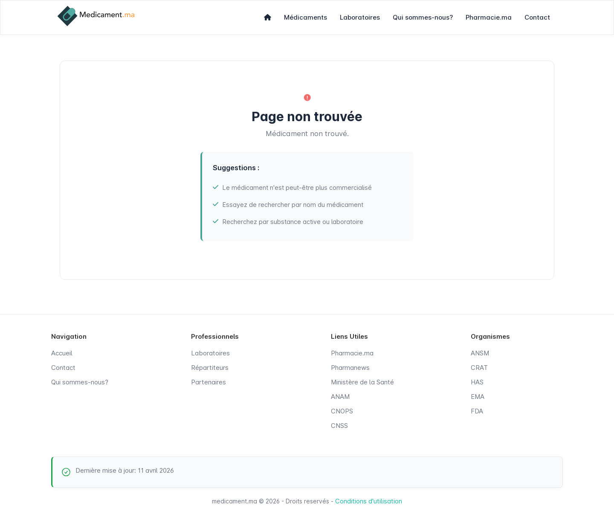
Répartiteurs (210, 367)
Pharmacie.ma (489, 17)
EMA (477, 396)
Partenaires (208, 382)
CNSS (339, 426)
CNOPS (342, 411)
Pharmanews (350, 367)
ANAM (340, 396)
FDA (477, 411)
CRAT (479, 367)
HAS (477, 382)
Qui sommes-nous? (423, 17)
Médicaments (305, 17)
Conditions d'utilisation (368, 501)
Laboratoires (360, 17)
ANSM (480, 353)
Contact (537, 17)
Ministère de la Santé (362, 382)
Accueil (61, 353)
